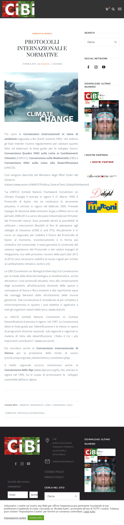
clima (48, 405)
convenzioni (58, 405)
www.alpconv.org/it (46, 370)
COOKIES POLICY (54, 472)
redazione (44, 63)
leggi (69, 405)
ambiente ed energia (42, 33)
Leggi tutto (89, 511)
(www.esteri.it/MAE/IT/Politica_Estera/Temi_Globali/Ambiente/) (51, 184)
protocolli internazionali (31, 413)
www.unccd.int (44, 341)
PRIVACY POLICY (54, 477)
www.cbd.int (56, 309)
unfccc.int (43, 264)
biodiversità (37, 405)
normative (10, 413)
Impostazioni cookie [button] (15, 517)
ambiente (24, 405)
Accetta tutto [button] (36, 517)
